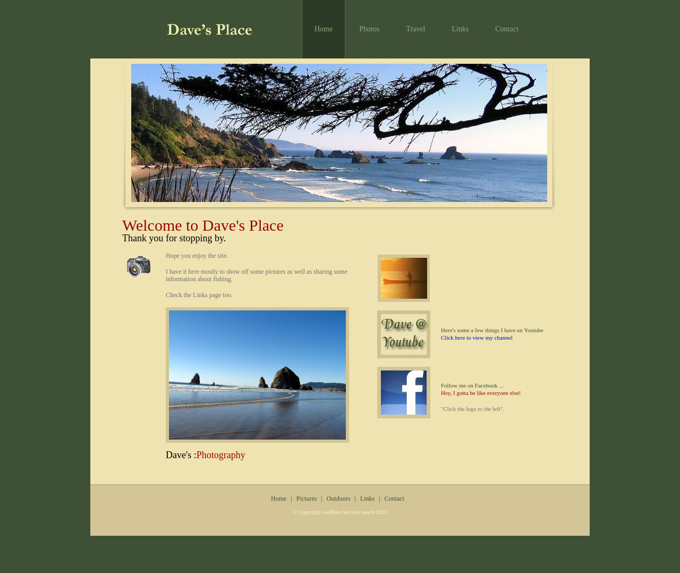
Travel (415, 29)
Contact (506, 29)
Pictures (306, 498)
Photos (369, 29)
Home (323, 29)
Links (460, 29)
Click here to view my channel (477, 337)
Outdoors (339, 498)
